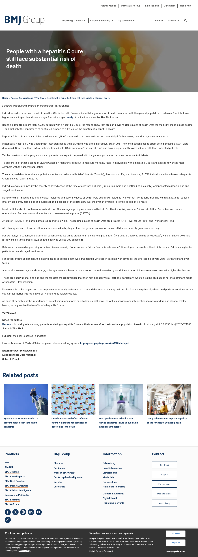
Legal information (112, 468)
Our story (59, 482)
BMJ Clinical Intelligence (18, 490)
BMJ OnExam (12, 504)
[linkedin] (31, 512)
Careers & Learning (113, 493)
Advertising (109, 463)
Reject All (176, 543)
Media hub (108, 477)
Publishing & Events (113, 503)
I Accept (176, 534)
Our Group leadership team (68, 477)
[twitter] (15, 512)
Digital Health (110, 498)
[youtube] (39, 512)
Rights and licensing (114, 486)
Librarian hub (110, 472)
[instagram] (23, 512)
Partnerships (110, 482)
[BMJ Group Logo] (25, 16)
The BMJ (9, 467)
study (70, 117)
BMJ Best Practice (15, 481)
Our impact (59, 468)
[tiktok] (8, 520)
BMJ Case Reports (15, 476)
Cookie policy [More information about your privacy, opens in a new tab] (24, 550)
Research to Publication (17, 495)
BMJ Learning (12, 499)
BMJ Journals (12, 471)
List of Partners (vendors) (101, 551)
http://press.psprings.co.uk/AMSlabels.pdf (104, 343)
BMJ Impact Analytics (16, 485)
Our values (59, 486)
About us (58, 463)
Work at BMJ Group (64, 472)
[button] (185, 20)
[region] (99, 543)
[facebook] (8, 512)
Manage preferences (175, 551)
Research (7, 324)
